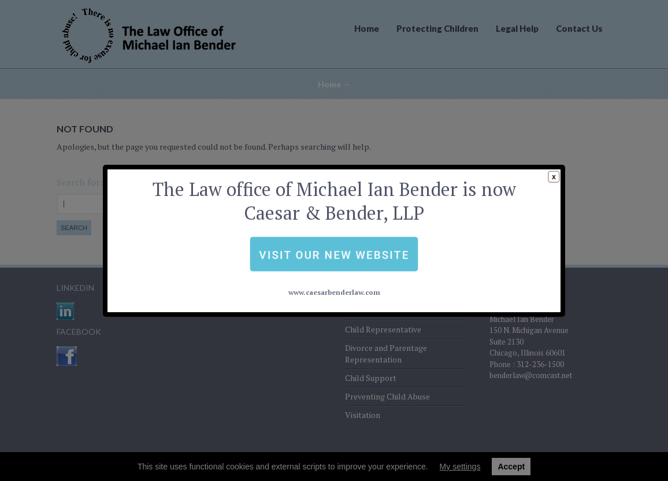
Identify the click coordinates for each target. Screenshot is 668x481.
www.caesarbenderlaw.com (334, 265)
